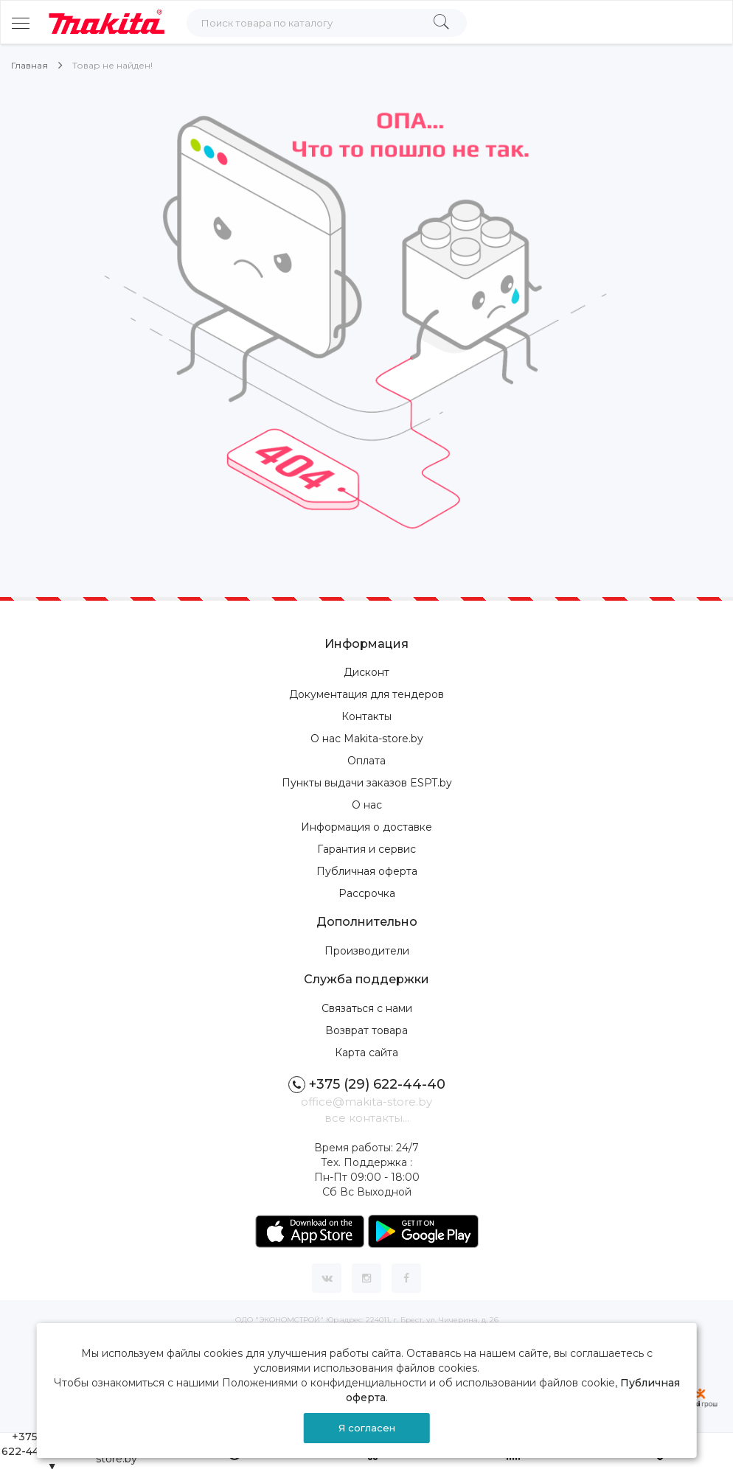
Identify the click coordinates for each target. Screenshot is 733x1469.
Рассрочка (366, 893)
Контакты (366, 716)
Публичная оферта (366, 871)
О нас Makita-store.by (366, 738)
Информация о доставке (366, 827)
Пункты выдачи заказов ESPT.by (367, 782)
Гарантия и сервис (366, 849)
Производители (366, 950)
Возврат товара (366, 1030)
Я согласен (366, 1428)
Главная (29, 65)
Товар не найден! (112, 65)
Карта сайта (366, 1052)
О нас (367, 805)
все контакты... (366, 1118)
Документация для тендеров (366, 694)
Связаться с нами (367, 1008)
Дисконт (366, 672)
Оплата (366, 760)
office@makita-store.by (366, 1102)
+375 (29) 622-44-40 (366, 1084)
